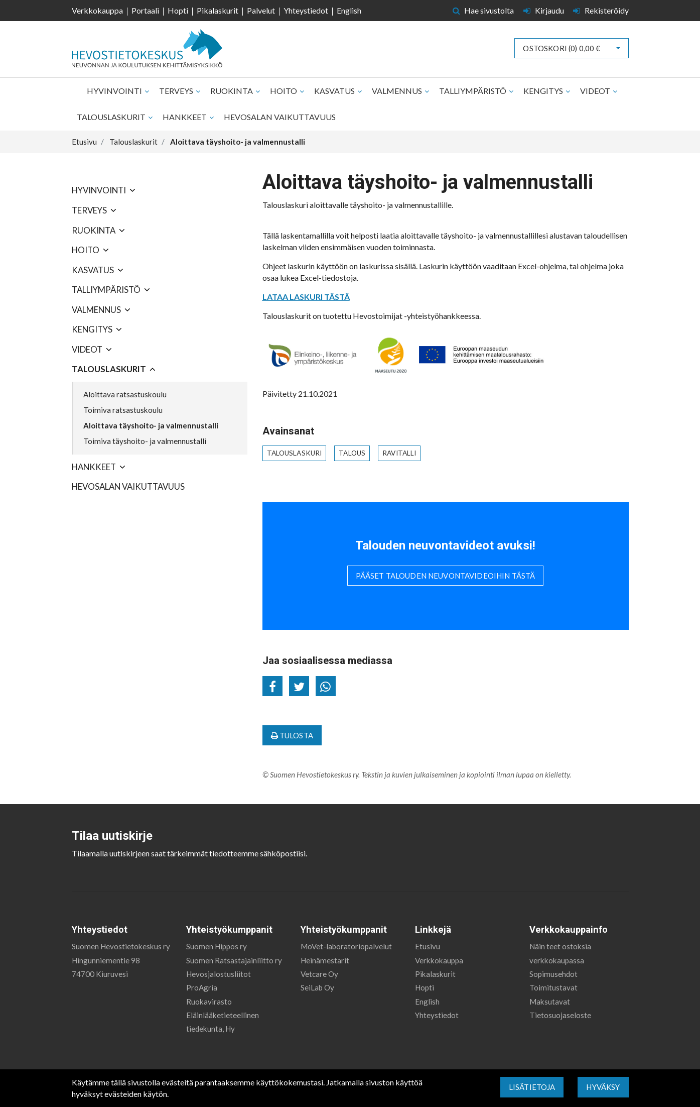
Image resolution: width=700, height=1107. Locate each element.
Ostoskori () (561, 48)
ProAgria (201, 987)
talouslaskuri (294, 453)
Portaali (145, 10)
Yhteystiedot (306, 10)
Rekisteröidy (601, 10)
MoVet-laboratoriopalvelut (346, 946)
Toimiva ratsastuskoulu (123, 409)
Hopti (178, 10)
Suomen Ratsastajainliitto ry (234, 960)
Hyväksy (603, 1086)
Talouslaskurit (112, 117)
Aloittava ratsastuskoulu (125, 394)
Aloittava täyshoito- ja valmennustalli (150, 425)
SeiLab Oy (317, 987)
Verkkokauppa (97, 10)
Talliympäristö (473, 90)
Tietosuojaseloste (560, 1015)
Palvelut (261, 10)
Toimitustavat (553, 987)
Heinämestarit (325, 960)
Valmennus (398, 90)
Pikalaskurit (217, 10)
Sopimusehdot (553, 973)
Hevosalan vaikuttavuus (280, 117)
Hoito (284, 90)
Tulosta (292, 735)
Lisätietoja (532, 1086)
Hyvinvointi (115, 90)
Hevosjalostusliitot (218, 973)
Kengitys (544, 90)
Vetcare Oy (319, 973)
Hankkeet (185, 117)
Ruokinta (232, 90)
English (349, 10)
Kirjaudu (544, 10)
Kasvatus (335, 90)
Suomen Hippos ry (216, 946)
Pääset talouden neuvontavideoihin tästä (445, 575)
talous (352, 453)
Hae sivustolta (483, 10)
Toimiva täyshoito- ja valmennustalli (144, 441)
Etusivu (427, 946)
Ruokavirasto (209, 1001)
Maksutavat (549, 1001)
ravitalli (399, 453)
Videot (596, 90)
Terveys (177, 90)
